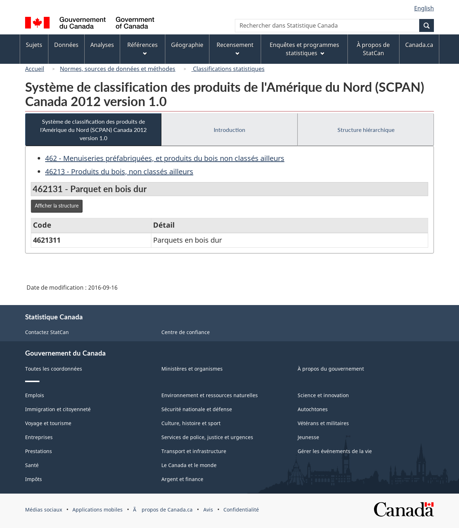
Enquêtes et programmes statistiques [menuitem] (304, 49)
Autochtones (313, 409)
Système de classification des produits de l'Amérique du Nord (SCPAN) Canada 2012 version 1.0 (93, 129)
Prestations (38, 451)
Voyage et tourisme (48, 423)
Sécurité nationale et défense (196, 409)
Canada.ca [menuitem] (419, 45)
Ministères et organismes (192, 368)
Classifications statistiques (228, 69)
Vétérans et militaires (323, 423)
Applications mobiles (97, 509)
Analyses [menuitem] (102, 45)
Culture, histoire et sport (191, 423)
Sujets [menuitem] (34, 45)
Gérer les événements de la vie (335, 451)
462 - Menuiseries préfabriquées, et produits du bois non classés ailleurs (164, 158)
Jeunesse (308, 437)
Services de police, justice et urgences (207, 437)
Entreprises (39, 437)
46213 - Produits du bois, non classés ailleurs (119, 171)
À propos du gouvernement (331, 368)
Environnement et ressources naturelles (209, 395)
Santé (32, 465)
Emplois (34, 395)
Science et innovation (323, 395)
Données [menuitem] (66, 45)
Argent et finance (182, 479)
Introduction (229, 129)
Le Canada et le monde (189, 465)
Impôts (33, 479)
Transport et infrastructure (193, 451)
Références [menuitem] (142, 48)
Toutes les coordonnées (53, 368)
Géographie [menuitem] (187, 45)
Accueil (34, 69)
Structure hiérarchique (365, 129)
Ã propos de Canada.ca (163, 509)
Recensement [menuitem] (235, 48)
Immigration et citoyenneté (58, 409)
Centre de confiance (185, 332)
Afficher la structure (57, 206)
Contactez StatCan (47, 332)
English (424, 8)
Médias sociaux (43, 509)
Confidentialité (241, 509)
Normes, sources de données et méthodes (117, 69)
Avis (208, 509)
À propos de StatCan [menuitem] (373, 49)
